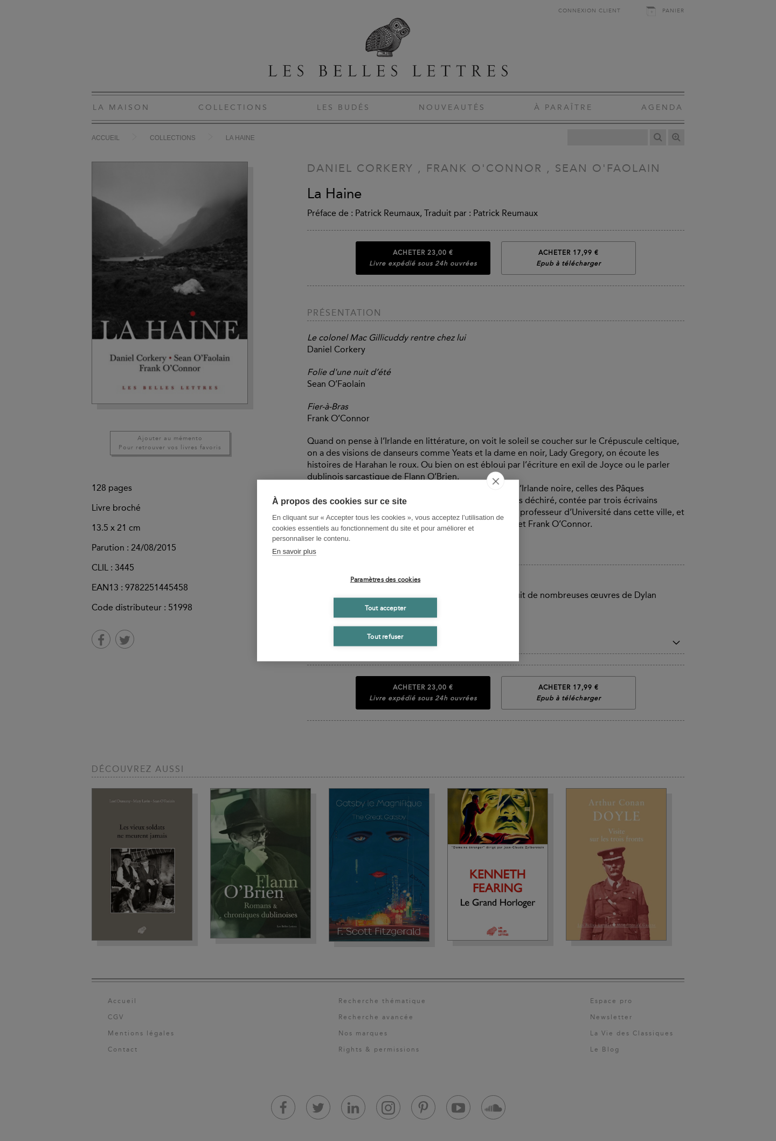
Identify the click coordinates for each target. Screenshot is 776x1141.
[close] (495, 481)
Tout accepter (385, 607)
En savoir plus (294, 551)
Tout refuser (385, 636)
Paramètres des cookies (385, 579)
